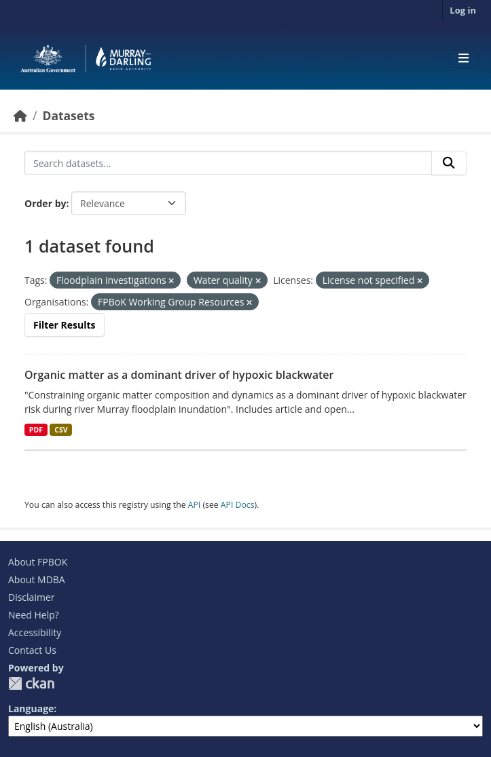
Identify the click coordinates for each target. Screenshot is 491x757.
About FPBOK (37, 561)
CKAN (31, 683)
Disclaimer (31, 597)
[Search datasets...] (228, 163)
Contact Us (32, 650)
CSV (60, 430)
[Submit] (449, 163)
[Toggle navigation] (463, 58)
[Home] (20, 115)
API (194, 505)
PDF (36, 430)
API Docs (238, 505)
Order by (45, 203)
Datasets (68, 115)
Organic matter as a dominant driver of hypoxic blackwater (178, 374)
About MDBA (36, 579)
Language (31, 708)
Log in (463, 10)
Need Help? (33, 614)
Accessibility (34, 632)
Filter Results (64, 324)
